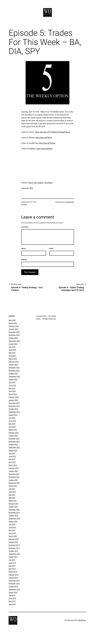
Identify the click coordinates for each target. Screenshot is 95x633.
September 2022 (14, 447)
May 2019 (12, 566)
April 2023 (12, 427)
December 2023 (14, 403)
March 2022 (13, 465)
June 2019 (12, 563)
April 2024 (12, 391)
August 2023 (13, 415)
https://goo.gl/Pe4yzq (47, 143)
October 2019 (13, 551)
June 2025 (12, 350)
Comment (25, 227)
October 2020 (13, 515)
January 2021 (13, 507)
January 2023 (13, 436)
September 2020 (14, 518)
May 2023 (12, 424)
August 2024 (13, 379)
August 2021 (13, 486)
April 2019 (12, 569)
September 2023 (14, 412)
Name (23, 248)
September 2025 (14, 341)
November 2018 (14, 583)
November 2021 (14, 477)
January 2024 (13, 400)
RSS (31, 188)
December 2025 (14, 332)
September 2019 (14, 554)
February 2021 (14, 504)
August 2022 (13, 450)
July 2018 (12, 595)
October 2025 (13, 338)
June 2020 (12, 527)
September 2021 (14, 483)
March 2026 (13, 323)
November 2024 (14, 370)
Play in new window (35, 183)
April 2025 (12, 356)
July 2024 (12, 382)
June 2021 (12, 492)
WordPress (82, 620)
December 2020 (14, 509)
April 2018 (12, 604)
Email (51, 248)
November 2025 (14, 335)
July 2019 (12, 560)
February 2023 (14, 433)
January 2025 (13, 365)
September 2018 (14, 589)
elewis (25, 204)
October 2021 (13, 480)
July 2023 (12, 418)
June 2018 (12, 598)
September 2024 (14, 376)
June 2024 (12, 385)
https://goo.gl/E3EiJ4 (43, 138)
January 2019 (13, 578)
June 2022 (12, 456)
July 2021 (12, 489)
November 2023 (14, 406)
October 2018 (13, 586)
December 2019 (14, 545)
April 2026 (12, 320)
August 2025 (13, 344)
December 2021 (14, 474)
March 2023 (13, 430)
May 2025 (12, 353)
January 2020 (13, 542)
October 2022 (13, 444)
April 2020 (12, 533)
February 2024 (14, 397)
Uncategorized (69, 202)
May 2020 (12, 530)
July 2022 (12, 453)
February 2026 (14, 326)
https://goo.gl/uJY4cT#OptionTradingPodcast (52, 132)
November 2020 (14, 512)
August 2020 (13, 521)
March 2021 (13, 501)
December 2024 (14, 367)
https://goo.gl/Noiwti (44, 149)
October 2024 (13, 373)
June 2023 (12, 421)
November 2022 (14, 441)
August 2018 (13, 592)
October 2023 (13, 409)
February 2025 (14, 362)
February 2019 (14, 575)
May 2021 (12, 495)
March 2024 (13, 394)
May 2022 (12, 459)
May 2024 (12, 388)
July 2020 (12, 524)
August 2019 (13, 557)
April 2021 (12, 498)
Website (24, 259)
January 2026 (13, 329)
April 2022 (12, 462)
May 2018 (12, 601)
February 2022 (14, 468)
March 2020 (13, 536)
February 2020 (14, 539)
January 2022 (13, 471)
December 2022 (14, 439)
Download (48, 183)
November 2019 (14, 548)
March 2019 (13, 572)
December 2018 (14, 581)
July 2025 (12, 347)
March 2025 (13, 359)
